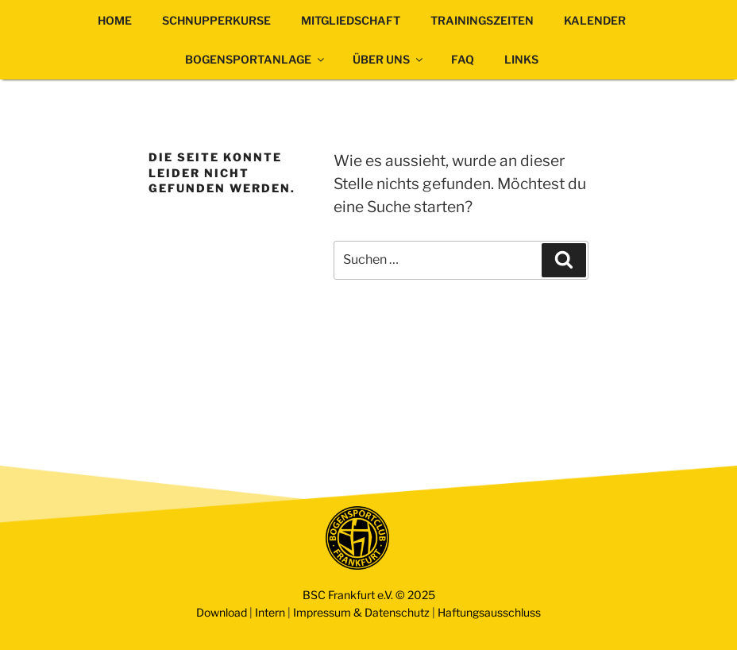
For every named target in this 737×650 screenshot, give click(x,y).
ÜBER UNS (389, 59)
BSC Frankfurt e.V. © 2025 (369, 595)
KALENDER (595, 20)
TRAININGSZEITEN (482, 20)
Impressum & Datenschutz (361, 612)
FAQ (462, 59)
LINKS (521, 59)
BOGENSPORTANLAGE (255, 59)
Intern (270, 612)
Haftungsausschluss (489, 612)
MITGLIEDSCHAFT (350, 20)
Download (221, 612)
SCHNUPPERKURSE (216, 20)
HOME (115, 20)
